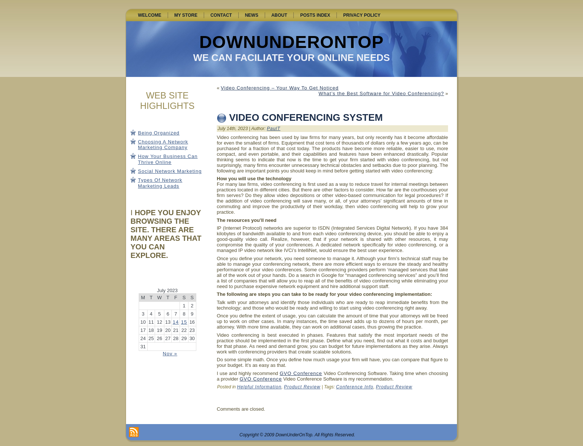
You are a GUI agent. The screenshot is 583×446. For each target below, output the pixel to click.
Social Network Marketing (170, 171)
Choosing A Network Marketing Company (163, 145)
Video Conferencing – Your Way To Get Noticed (280, 88)
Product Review (302, 387)
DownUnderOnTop (291, 42)
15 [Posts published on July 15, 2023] (184, 322)
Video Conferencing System (306, 117)
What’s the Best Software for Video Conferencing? (381, 93)
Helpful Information (259, 387)
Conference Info (354, 387)
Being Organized (159, 133)
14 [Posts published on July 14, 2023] (175, 322)
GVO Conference (301, 373)
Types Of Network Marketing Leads (160, 183)
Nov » (170, 353)
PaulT (273, 128)
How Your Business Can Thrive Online (167, 159)
